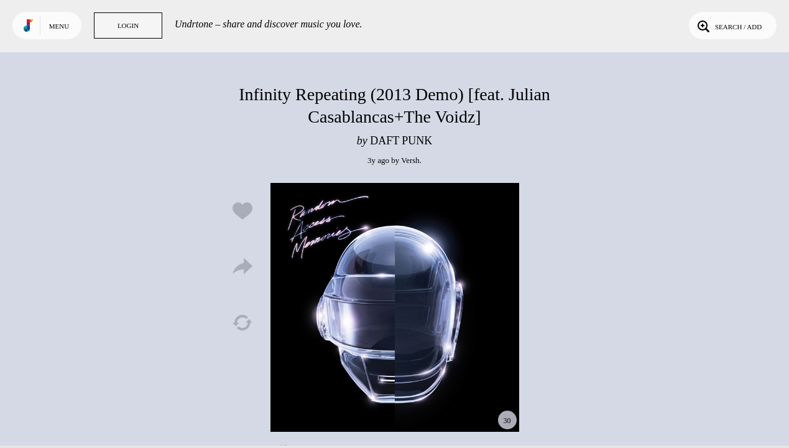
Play (395, 307)
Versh (410, 160)
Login (128, 25)
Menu (59, 26)
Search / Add (728, 25)
